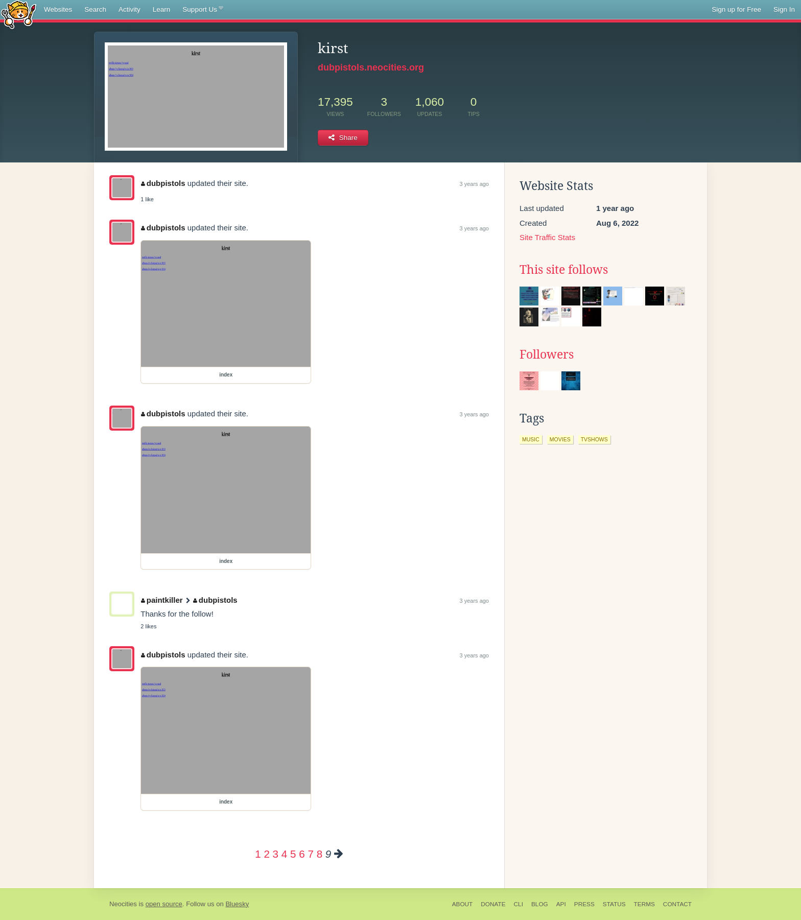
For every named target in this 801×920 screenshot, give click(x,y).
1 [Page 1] (258, 854)
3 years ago (474, 184)
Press (584, 904)
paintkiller (161, 600)
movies (560, 439)
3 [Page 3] (275, 854)
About (462, 904)
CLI (518, 904)
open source (164, 904)
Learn (162, 9)
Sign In (784, 9)
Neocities (123, 904)
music (530, 439)
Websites (58, 9)
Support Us (202, 10)
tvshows (594, 439)
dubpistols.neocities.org (371, 67)
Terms (644, 904)
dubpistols (163, 183)
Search (95, 9)
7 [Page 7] (310, 854)
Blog (539, 904)
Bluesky (237, 904)
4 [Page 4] (284, 854)
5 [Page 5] (293, 854)
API (561, 904)
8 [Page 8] (319, 854)
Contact (677, 904)
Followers (547, 354)
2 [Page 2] (266, 854)
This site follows (564, 269)
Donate (493, 904)
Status (614, 904)
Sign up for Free (736, 9)
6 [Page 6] (301, 854)
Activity (129, 9)
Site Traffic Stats (547, 237)
